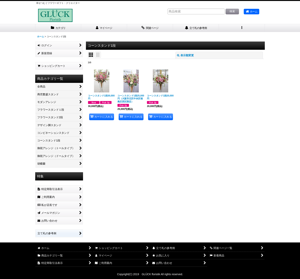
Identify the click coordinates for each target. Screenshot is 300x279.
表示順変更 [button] (185, 55)
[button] (242, 28)
